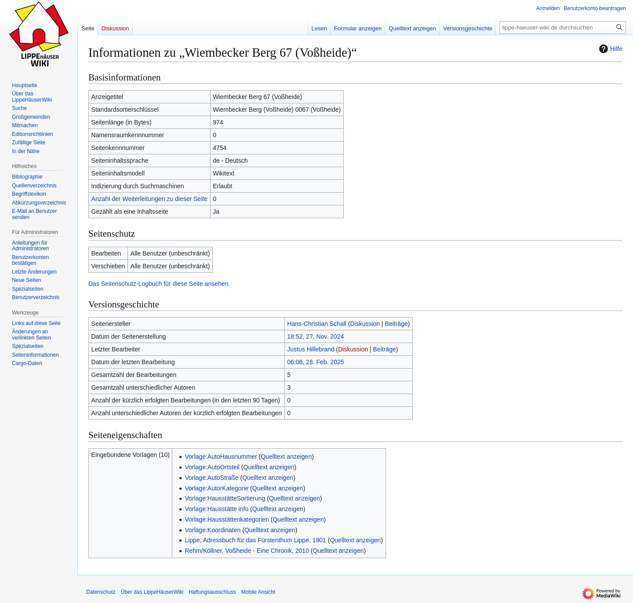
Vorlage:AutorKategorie (216, 488)
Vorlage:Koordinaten (212, 530)
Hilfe (609, 48)
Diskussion (365, 323)
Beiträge (396, 323)
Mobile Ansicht (258, 592)
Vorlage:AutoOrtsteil (212, 467)
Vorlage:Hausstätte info (216, 508)
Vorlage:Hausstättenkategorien (227, 519)
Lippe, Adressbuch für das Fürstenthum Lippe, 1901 (255, 540)
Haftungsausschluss (212, 592)
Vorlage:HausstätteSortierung (225, 498)
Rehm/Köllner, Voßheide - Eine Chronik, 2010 (247, 550)
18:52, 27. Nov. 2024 (315, 336)
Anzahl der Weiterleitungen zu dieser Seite (149, 198)
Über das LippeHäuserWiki (152, 592)
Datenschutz (101, 592)
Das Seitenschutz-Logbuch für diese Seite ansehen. (159, 283)
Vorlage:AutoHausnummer (221, 456)
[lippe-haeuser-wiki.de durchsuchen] (562, 27)
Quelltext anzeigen (286, 456)
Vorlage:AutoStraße (211, 477)
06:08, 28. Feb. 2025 (315, 361)
